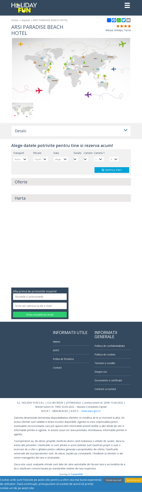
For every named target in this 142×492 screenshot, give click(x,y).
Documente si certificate (108, 380)
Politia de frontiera (63, 359)
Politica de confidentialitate (109, 345)
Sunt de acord (133, 480)
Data (56, 153)
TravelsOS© (77, 474)
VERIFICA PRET (112, 170)
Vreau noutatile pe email (39, 314)
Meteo (56, 341)
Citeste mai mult (113, 480)
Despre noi (100, 371)
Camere (88, 153)
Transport (18, 153)
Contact (57, 367)
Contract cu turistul (105, 389)
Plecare (37, 153)
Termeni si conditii (104, 363)
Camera (99, 153)
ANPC (56, 350)
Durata (77, 153)
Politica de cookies (104, 354)
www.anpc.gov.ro (91, 411)
